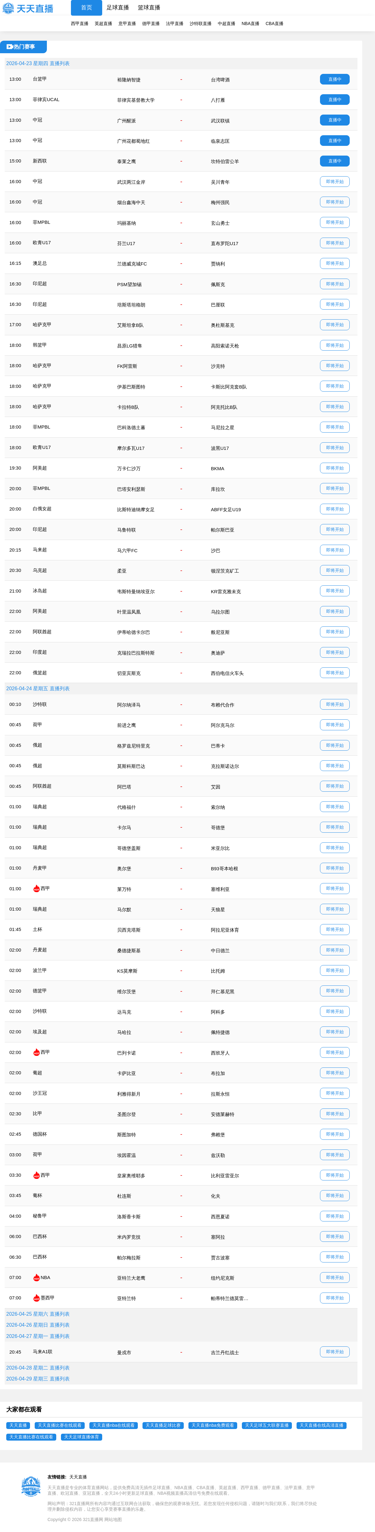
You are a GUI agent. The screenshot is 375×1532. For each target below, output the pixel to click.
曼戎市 (124, 1352)
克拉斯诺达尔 (225, 766)
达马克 (124, 1012)
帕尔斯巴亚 (222, 529)
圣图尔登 (126, 1114)
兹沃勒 (218, 1155)
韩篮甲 (40, 344)
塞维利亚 (220, 889)
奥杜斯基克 (222, 325)
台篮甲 (40, 78)
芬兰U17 (126, 243)
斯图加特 (126, 1134)
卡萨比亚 (126, 1073)
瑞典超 (40, 806)
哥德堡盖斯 (129, 848)
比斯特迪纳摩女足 (136, 509)
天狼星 (218, 909)
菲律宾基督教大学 (136, 100)
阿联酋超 (42, 631)
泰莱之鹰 (126, 161)
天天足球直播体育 (81, 1436)
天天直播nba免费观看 (213, 1425)
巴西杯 (40, 1236)
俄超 (37, 745)
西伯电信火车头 (227, 673)
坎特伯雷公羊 (225, 161)
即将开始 (335, 181)
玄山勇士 (220, 223)
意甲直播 (127, 23)
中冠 (37, 119)
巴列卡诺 (126, 1053)
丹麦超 (40, 949)
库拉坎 (218, 489)
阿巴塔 (124, 786)
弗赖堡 (218, 1134)
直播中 (335, 79)
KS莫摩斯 (127, 971)
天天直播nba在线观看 (113, 1425)
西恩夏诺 (220, 1216)
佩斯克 (218, 284)
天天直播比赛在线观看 (60, 1425)
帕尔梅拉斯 (129, 1257)
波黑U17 (220, 448)
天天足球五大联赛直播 (267, 1425)
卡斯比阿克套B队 (229, 386)
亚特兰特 (126, 1298)
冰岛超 (40, 590)
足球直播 (118, 7)
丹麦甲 (40, 868)
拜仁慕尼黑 (222, 991)
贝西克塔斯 (129, 930)
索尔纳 (218, 807)
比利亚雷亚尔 (225, 1175)
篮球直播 (149, 7)
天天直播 (18, 1425)
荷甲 (37, 724)
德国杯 (40, 1134)
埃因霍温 (126, 1155)
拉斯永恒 (220, 1094)
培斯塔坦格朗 (131, 304)
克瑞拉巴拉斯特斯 (136, 652)
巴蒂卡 (218, 745)
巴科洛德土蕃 (131, 427)
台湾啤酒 (220, 79)
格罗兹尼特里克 (133, 745)
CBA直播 (274, 23)
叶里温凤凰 (129, 611)
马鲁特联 (126, 529)
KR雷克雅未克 (226, 591)
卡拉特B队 (128, 407)
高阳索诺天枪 (225, 345)
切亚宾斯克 (129, 673)
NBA (45, 1277)
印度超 (40, 652)
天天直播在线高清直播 (321, 1425)
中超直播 (226, 23)
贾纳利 (218, 263)
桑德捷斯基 (129, 950)
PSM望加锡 (129, 284)
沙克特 (218, 366)
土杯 (37, 929)
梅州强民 (220, 202)
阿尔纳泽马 (129, 704)
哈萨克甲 (42, 324)
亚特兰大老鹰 (131, 1278)
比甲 (37, 1113)
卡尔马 (124, 827)
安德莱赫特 (222, 1114)
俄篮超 (40, 672)
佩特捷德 (220, 1032)
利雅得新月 (129, 1094)
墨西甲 (48, 1297)
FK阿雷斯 (127, 366)
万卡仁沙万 (129, 468)
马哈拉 (124, 1032)
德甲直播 (151, 23)
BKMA (217, 468)
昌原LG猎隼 (129, 345)
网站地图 (113, 1519)
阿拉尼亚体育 (225, 930)
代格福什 (126, 807)
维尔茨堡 (126, 991)
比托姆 (218, 971)
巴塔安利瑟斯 (131, 489)
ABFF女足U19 (226, 509)
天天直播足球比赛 (163, 1425)
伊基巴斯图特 (131, 386)
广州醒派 (126, 120)
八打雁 (218, 100)
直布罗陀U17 (224, 243)
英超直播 (103, 23)
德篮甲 (40, 990)
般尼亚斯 (220, 632)
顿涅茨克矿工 (225, 570)
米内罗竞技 (129, 1237)
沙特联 (40, 704)
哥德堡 (218, 827)
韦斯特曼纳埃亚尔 (136, 591)
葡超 (37, 1072)
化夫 (215, 1196)
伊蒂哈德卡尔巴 (133, 632)
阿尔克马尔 (222, 725)
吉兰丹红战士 (225, 1352)
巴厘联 (218, 304)
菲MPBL (41, 222)
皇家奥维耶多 (131, 1175)
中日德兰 (220, 950)
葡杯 (37, 1195)
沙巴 (215, 550)
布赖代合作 (222, 704)
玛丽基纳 (126, 223)
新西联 (40, 160)
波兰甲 (40, 970)
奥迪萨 (218, 652)
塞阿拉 (218, 1237)
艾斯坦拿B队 (130, 325)
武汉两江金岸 (131, 182)
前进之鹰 (126, 725)
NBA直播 (250, 23)
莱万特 (124, 889)
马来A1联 (42, 1351)
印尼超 (40, 283)
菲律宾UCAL (46, 99)
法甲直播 (174, 23)
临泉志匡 (220, 141)
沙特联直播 (201, 23)
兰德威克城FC (132, 263)
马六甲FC (127, 550)
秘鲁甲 (40, 1215)
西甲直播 (79, 23)
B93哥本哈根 (224, 868)
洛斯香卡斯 (129, 1216)
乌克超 (40, 570)
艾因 (215, 786)
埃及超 (40, 1031)
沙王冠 (40, 1093)
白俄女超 (42, 508)
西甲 (45, 888)
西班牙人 (220, 1053)
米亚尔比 (220, 848)
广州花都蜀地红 (133, 141)
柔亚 (122, 570)
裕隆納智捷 (129, 79)
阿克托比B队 (224, 407)
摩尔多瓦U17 (131, 448)
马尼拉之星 (222, 427)
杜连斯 (124, 1196)
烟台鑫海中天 (131, 202)
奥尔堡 (124, 868)
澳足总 (40, 263)
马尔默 (124, 909)
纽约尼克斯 (222, 1278)
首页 (86, 7)
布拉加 (218, 1073)
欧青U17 (42, 242)
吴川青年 (220, 182)
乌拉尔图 (220, 611)
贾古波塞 (220, 1257)
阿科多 (218, 1012)
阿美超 (40, 467)
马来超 (40, 549)
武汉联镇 (220, 120)
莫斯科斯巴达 (131, 766)
